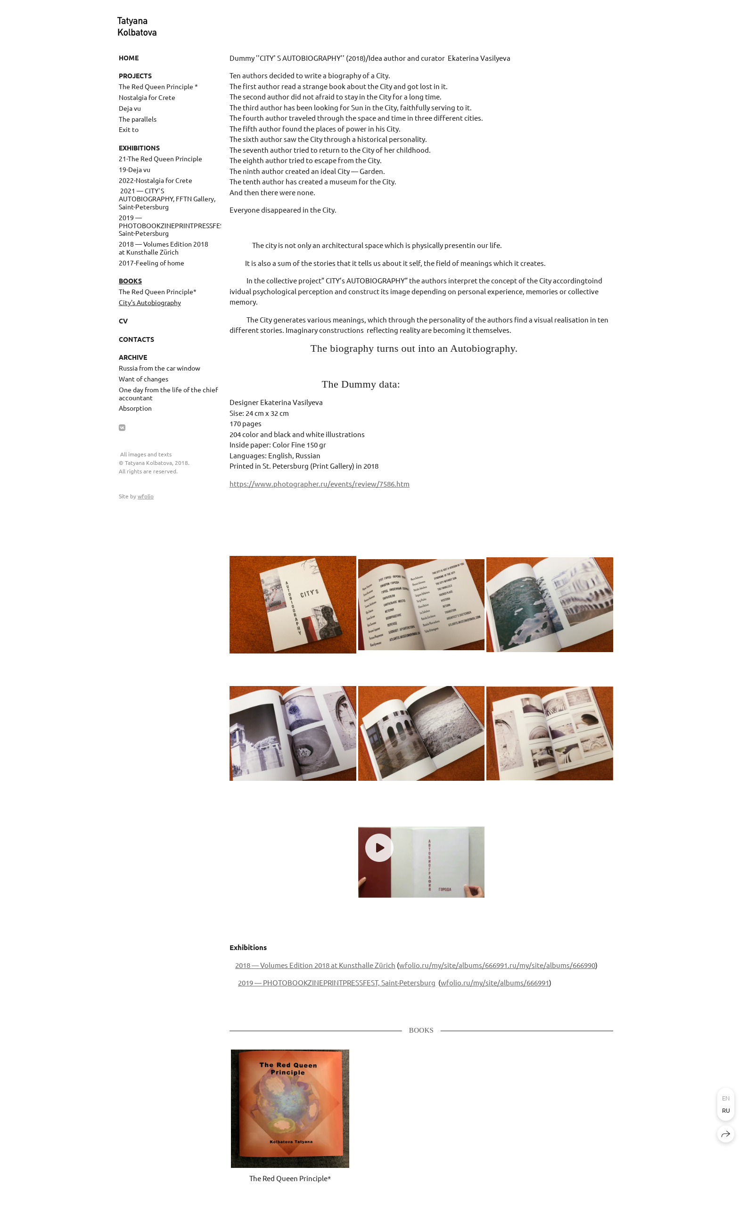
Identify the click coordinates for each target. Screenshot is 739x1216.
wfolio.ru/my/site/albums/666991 (453, 964)
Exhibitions (139, 147)
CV (123, 320)
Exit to (129, 129)
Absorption (135, 408)
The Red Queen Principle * (158, 86)
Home (129, 57)
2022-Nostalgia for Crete (155, 180)
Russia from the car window (159, 368)
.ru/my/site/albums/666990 (551, 964)
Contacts (136, 339)
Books (130, 280)
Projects (135, 75)
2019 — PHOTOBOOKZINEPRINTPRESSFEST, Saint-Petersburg (170, 225)
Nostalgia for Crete (147, 97)
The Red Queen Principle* (158, 291)
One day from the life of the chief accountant (168, 393)
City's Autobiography (150, 302)
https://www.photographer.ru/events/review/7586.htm (320, 483)
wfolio (146, 496)
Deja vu (130, 108)
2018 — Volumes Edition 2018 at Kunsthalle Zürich (163, 248)
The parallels (137, 119)
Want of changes (143, 378)
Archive (133, 357)
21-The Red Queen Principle (160, 158)
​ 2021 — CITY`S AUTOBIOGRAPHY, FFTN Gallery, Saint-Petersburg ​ (167, 198)
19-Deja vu (134, 169)
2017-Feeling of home (151, 262)
